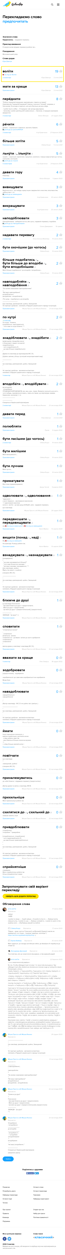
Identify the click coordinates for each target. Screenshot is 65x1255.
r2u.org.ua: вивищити (13, 541)
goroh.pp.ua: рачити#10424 (13, 129)
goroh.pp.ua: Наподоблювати (13, 223)
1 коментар (6, 375)
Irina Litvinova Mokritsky (41, 239)
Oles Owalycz (44, 661)
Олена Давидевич (46, 226)
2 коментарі (7, 77)
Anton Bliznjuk (43, 116)
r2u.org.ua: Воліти (9, 74)
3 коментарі (7, 116)
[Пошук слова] (52, 4)
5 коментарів (7, 163)
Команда (6, 1217)
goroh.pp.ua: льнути (10, 161)
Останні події (7, 1199)
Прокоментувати (8, 90)
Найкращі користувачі (41, 1199)
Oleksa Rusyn (46, 145)
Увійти (8, 1159)
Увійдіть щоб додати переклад (21, 896)
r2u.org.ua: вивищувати (33, 526)
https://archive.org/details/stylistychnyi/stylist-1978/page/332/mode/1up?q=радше (21, 935)
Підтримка (6, 1221)
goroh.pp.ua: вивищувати (12, 194)
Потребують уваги (9, 1191)
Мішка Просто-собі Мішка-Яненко (34, 308)
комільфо (7, 320)
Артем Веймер (16, 940)
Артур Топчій (44, 487)
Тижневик (36, 1195)
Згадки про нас (38, 1209)
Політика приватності (40, 1217)
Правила (6, 1213)
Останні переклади (40, 1191)
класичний (44, 1237)
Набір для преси (39, 1213)
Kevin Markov (44, 529)
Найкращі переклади (10, 1195)
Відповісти (12, 911)
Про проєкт (7, 1209)
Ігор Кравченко (41, 132)
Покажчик (6, 1187)
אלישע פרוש (12, 909)
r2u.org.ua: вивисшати (13, 526)
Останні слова (38, 1187)
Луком (47, 430)
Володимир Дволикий (19, 951)
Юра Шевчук (7, 61)
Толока (5, 1203)
